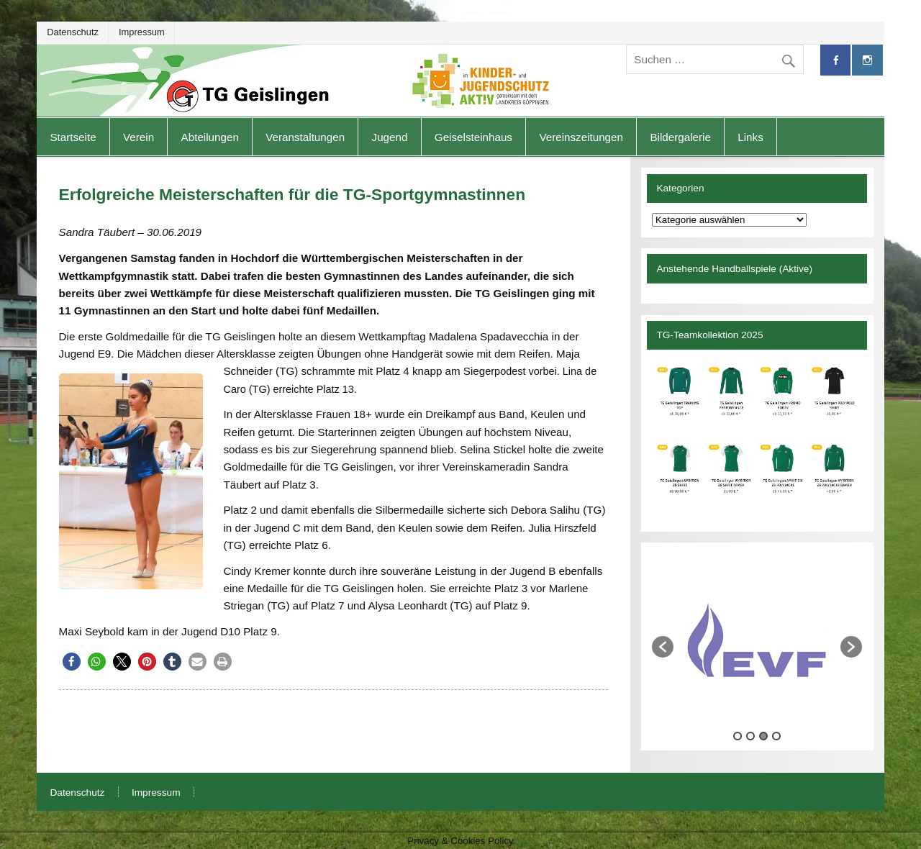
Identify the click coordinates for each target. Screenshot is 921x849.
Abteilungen (210, 137)
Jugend (390, 137)
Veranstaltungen (305, 137)
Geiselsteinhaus (473, 137)
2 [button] (750, 736)
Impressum (142, 32)
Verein (138, 137)
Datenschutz (73, 32)
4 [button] (776, 736)
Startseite (73, 137)
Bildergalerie (680, 137)
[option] (757, 639)
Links (750, 137)
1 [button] (737, 736)
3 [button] (763, 736)
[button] (72, 662)
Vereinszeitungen (581, 137)
